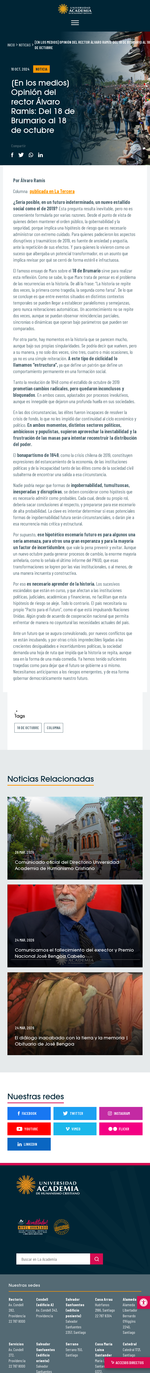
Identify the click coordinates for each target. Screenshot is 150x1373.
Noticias (25, 44)
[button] (143, 1302)
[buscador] (53, 1259)
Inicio (11, 44)
